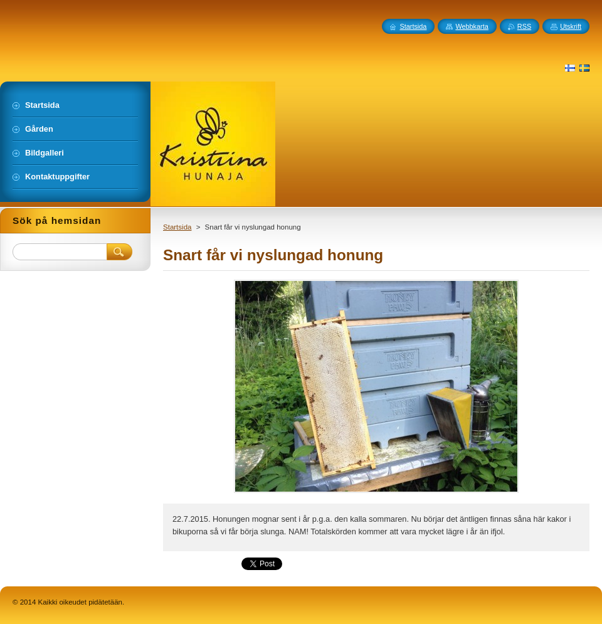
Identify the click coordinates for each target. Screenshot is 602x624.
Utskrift (570, 26)
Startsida (177, 227)
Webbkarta (471, 26)
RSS (524, 26)
